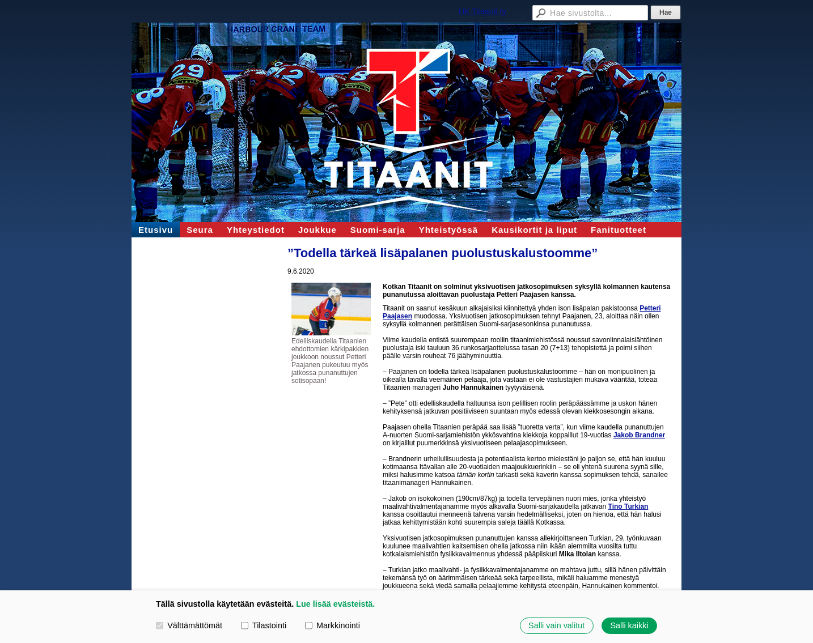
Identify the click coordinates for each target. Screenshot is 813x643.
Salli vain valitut (556, 625)
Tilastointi (263, 625)
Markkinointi (332, 625)
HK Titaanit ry (482, 11)
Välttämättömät (189, 625)
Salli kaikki (629, 625)
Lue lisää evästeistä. (335, 603)
